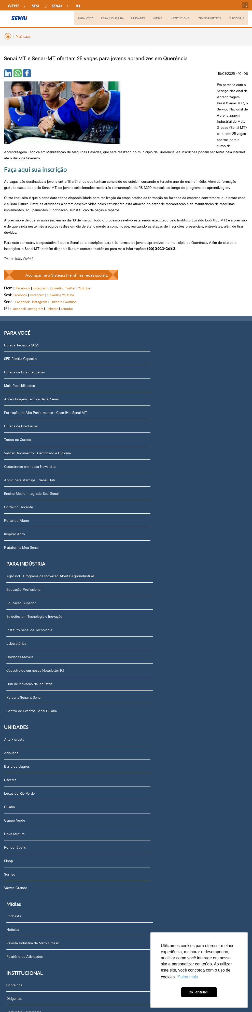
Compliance (16, 747)
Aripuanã (11, 542)
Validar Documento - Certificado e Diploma (37, 404)
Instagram (40, 239)
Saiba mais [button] (188, 977)
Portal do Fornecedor (24, 761)
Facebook (23, 239)
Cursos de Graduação (21, 377)
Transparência (18, 774)
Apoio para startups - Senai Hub (29, 431)
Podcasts (136, 529)
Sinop (8, 650)
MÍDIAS (153, 18)
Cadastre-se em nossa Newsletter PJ (158, 390)
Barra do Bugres (17, 556)
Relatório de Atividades (147, 569)
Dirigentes (15, 720)
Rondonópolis (15, 637)
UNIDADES (133, 18)
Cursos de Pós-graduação (24, 323)
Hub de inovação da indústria (152, 404)
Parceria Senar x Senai (146, 417)
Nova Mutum (14, 623)
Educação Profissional (146, 310)
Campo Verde (14, 610)
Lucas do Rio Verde (19, 583)
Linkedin (56, 239)
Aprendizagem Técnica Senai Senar (31, 350)
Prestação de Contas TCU (27, 801)
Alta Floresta (14, 529)
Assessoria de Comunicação (29, 815)
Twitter (70, 239)
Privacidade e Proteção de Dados (33, 869)
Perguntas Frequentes (24, 734)
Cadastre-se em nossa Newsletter (30, 417)
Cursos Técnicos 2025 (21, 296)
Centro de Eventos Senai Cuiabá (154, 431)
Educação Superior (144, 323)
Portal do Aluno (16, 471)
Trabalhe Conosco (21, 828)
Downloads (16, 882)
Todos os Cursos (17, 390)
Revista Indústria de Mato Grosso (155, 556)
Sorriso (9, 664)
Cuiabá (9, 596)
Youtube (84, 239)
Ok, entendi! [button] (198, 992)
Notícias (23, 36)
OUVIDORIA (236, 18)
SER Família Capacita (20, 310)
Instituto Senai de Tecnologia (152, 350)
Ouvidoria (14, 896)
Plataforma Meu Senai (21, 498)
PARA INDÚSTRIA (106, 18)
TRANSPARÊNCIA (208, 18)
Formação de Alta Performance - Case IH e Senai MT (45, 364)
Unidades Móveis (142, 377)
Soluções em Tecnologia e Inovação (157, 337)
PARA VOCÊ (78, 18)
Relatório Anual (19, 788)
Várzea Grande (15, 677)
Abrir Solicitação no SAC (26, 855)
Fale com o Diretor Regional (29, 842)
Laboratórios (139, 364)
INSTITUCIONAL (176, 18)
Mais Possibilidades (19, 337)
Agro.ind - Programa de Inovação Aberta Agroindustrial (172, 296)
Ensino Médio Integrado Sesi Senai (31, 444)
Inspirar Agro (14, 485)
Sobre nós (15, 707)
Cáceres (10, 569)
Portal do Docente (18, 458)
